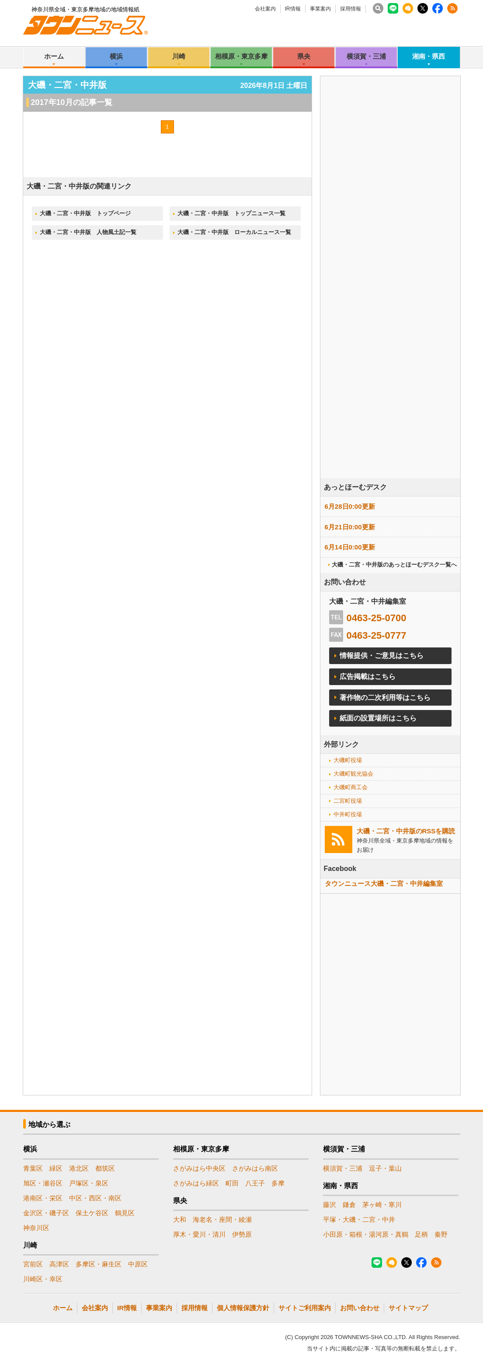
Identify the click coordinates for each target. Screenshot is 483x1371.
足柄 (421, 1234)
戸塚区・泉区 (88, 1183)
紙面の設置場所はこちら (378, 718)
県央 (303, 56)
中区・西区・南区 (95, 1198)
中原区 (138, 1264)
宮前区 (33, 1264)
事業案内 (320, 9)
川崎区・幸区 (43, 1279)
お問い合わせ (359, 1308)
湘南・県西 (428, 56)
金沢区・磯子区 (46, 1213)
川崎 (178, 56)
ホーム (54, 56)
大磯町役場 (348, 760)
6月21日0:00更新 (350, 527)
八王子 (255, 1183)
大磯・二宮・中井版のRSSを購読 (406, 831)
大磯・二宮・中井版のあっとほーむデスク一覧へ (394, 564)
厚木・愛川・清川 (199, 1234)
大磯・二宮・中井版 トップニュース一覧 (231, 213)
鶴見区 (125, 1213)
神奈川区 (36, 1227)
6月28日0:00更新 (350, 506)
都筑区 (105, 1168)
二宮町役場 (348, 800)
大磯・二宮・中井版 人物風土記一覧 (88, 232)
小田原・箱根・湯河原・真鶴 (365, 1234)
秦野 (441, 1234)
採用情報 (350, 9)
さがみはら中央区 (199, 1168)
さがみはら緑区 (196, 1183)
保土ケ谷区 (92, 1213)
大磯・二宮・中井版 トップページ (85, 213)
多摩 (278, 1183)
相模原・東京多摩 (241, 56)
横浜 (116, 56)
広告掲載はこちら (368, 676)
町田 (232, 1183)
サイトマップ (408, 1308)
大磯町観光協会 (353, 773)
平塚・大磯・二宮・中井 (359, 1219)
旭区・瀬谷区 (43, 1183)
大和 (179, 1219)
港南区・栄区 (43, 1198)
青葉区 (33, 1168)
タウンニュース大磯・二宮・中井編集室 (384, 883)
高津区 (59, 1264)
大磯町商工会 (351, 787)
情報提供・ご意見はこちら (382, 655)
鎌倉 (349, 1204)
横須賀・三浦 (366, 56)
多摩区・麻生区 (99, 1264)
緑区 (56, 1168)
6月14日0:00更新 (350, 547)
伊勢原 (242, 1234)
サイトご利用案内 (304, 1308)
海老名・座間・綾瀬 (222, 1219)
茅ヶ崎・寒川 (382, 1204)
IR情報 (293, 9)
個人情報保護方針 (243, 1308)
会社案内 (265, 9)
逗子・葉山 (385, 1168)
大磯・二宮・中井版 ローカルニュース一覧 (234, 232)
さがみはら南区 (255, 1168)
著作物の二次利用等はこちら (385, 697)
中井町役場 (348, 814)
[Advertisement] (390, 301)
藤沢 (329, 1204)
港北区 (79, 1168)
